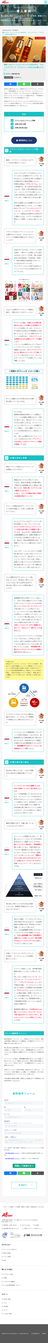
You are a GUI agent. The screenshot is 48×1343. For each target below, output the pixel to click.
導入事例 (5, 1306)
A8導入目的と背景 (20, 124)
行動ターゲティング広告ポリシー (33, 1228)
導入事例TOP (24, 1185)
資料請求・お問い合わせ (10, 1225)
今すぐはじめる (26, 1225)
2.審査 (5, 1278)
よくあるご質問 (7, 1313)
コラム (5, 1302)
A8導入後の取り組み (21, 127)
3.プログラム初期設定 (9, 1281)
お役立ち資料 (7, 1299)
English (37, 1225)
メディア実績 (7, 1256)
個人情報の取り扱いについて (11, 1228)
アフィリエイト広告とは (10, 1249)
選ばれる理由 (7, 1253)
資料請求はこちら (24, 140)
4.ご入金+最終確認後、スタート (12, 1285)
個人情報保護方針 (35, 1333)
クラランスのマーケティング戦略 (25, 120)
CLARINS (16, 77)
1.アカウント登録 (8, 1274)
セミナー (5, 1310)
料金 (4, 1260)
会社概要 (44, 1333)
